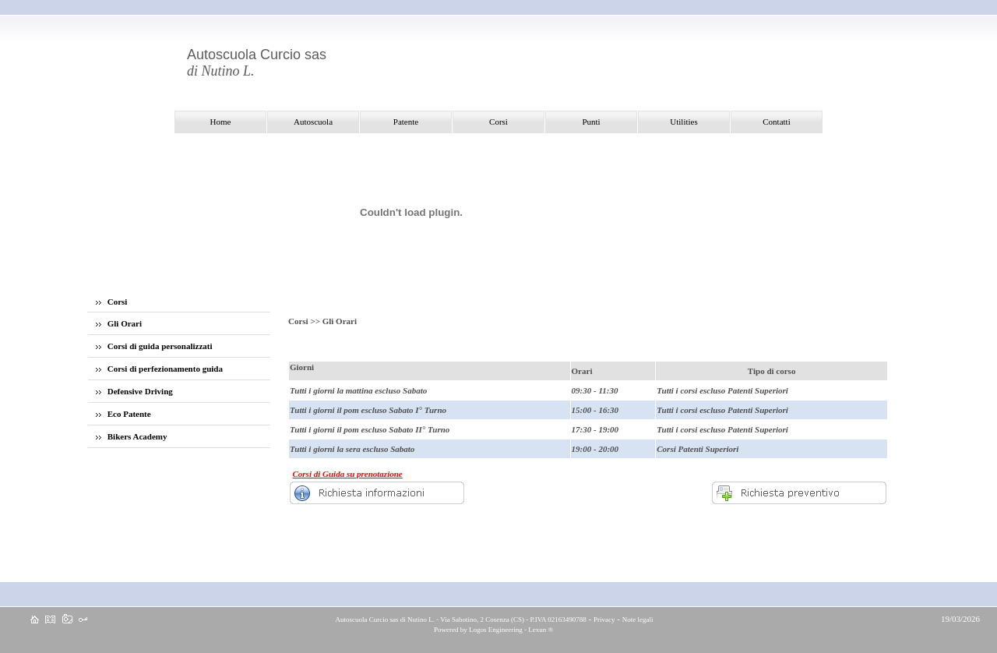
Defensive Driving (134, 391)
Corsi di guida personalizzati (154, 346)
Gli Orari (119, 323)
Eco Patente (123, 413)
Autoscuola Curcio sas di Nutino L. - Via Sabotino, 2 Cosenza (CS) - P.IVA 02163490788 (460, 619)
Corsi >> (305, 321)
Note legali (638, 619)
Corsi (111, 301)
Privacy (604, 619)
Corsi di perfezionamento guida (159, 368)
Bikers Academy (131, 436)
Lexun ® (540, 630)
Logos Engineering (496, 630)
